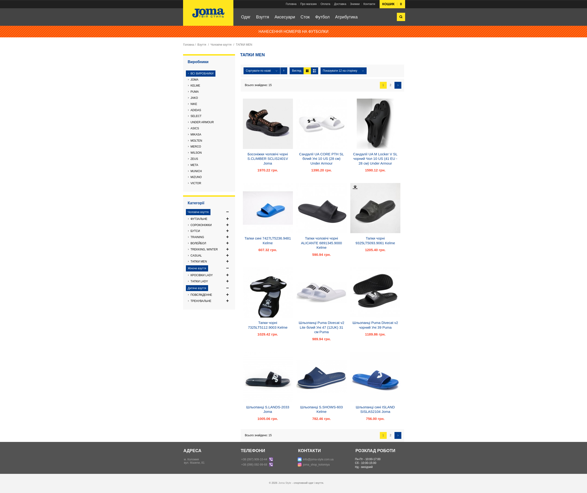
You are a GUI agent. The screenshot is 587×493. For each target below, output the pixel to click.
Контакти (369, 4)
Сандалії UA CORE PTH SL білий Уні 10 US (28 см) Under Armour (321, 158)
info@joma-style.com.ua (318, 459)
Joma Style (284, 482)
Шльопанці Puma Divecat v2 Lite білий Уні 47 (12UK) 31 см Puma (321, 327)
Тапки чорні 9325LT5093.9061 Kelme (375, 240)
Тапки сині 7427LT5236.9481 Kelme (267, 240)
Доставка (340, 4)
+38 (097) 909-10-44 (254, 459)
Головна (291, 4)
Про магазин (308, 4)
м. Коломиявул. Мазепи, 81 (194, 461)
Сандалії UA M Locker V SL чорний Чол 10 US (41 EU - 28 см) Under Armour (375, 158)
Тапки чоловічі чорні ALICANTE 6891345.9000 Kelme (321, 242)
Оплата (325, 4)
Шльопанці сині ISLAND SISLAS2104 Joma (375, 409)
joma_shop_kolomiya (316, 464)
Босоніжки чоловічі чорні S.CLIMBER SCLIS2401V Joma (267, 158)
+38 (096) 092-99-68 (254, 464)
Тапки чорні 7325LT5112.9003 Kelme (267, 325)
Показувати (331, 70)
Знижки (355, 4)
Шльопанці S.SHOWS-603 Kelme (321, 409)
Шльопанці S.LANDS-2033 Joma (267, 409)
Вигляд (296, 70)
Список (314, 70)
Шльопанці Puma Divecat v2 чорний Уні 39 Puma (375, 325)
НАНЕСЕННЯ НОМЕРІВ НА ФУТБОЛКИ (294, 32)
